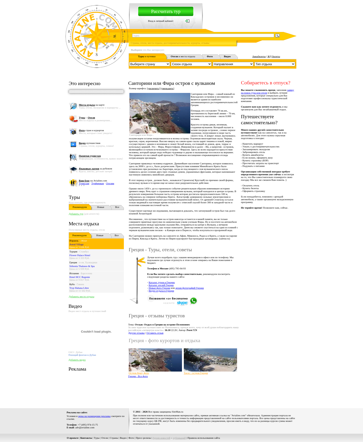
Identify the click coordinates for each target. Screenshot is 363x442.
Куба (72, 284)
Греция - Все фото (138, 376)
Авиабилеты (259, 56)
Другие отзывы (136, 332)
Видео (123, 437)
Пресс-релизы (143, 437)
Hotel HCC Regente (79, 277)
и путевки (147, 56)
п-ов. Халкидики (88, 262)
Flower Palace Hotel (79, 255)
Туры (74, 197)
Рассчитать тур (166, 11)
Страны (114, 437)
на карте (91, 104)
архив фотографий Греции (189, 287)
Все (117, 207)
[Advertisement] (212, 391)
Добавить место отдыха (81, 296)
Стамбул (84, 251)
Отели (104, 437)
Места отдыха (84, 223)
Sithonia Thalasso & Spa (82, 266)
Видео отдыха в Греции (161, 290)
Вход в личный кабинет (160, 20)
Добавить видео (77, 359)
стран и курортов (91, 130)
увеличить (153, 88)
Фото (131, 437)
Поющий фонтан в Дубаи (82, 354)
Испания (74, 273)
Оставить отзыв (154, 332)
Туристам (84, 183)
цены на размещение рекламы (94, 416)
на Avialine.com (93, 180)
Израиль (73, 240)
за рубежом (95, 168)
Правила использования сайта (204, 437)
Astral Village (76, 244)
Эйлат (84, 240)
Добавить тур (76, 213)
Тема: (159, 324)
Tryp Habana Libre (79, 287)
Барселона (86, 273)
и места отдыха (183, 56)
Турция (73, 251)
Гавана (80, 284)
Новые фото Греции (159, 287)
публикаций (179, 437)
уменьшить (167, 88)
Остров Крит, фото (139, 373)
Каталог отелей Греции (161, 285)
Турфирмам (97, 183)
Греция (73, 262)
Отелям (110, 183)
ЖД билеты (273, 56)
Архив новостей (161, 437)
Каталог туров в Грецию (162, 282)
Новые (100, 207)
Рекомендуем (80, 207)
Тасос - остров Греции (196, 373)
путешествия (89, 143)
